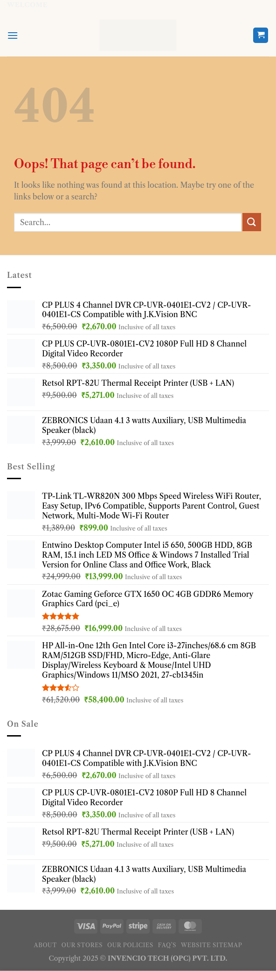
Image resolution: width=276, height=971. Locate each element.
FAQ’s (167, 945)
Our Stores (82, 945)
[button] (12, 35)
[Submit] (251, 222)
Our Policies (130, 945)
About (45, 945)
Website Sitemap (211, 945)
